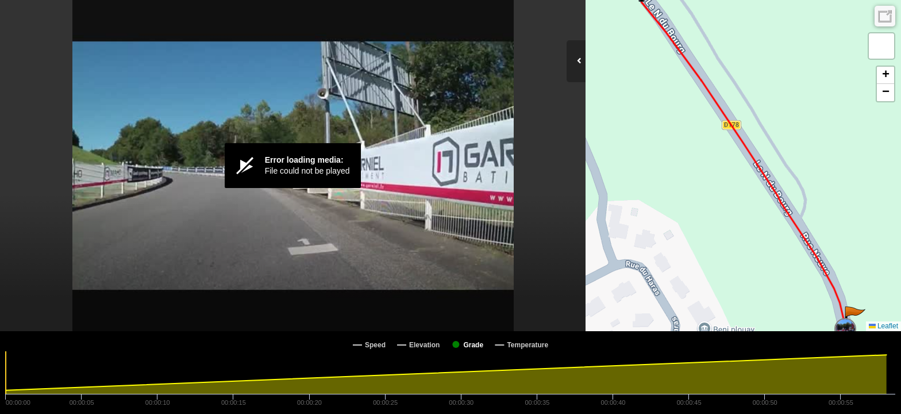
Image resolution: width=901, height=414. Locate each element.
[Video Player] (293, 165)
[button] (854, 317)
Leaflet (883, 326)
